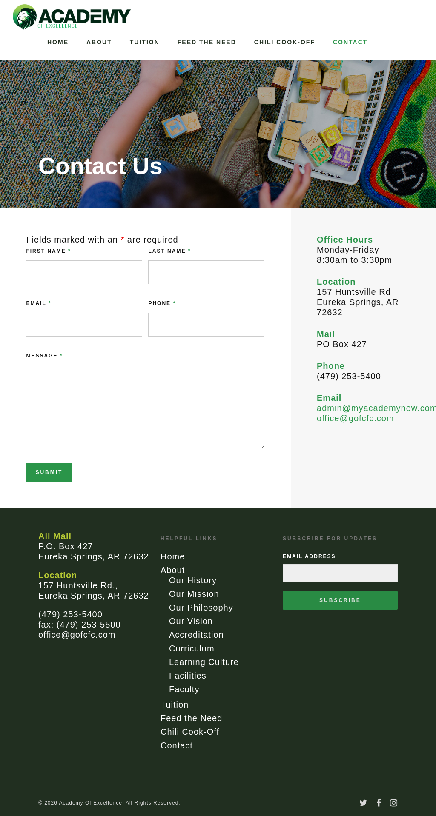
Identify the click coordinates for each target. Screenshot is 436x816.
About (99, 42)
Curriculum (192, 648)
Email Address (309, 556)
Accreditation (196, 634)
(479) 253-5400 (70, 614)
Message (44, 356)
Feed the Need (207, 42)
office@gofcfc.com (355, 418)
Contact (350, 42)
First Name (48, 251)
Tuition (145, 42)
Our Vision (191, 621)
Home (58, 42)
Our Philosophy (201, 607)
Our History (193, 580)
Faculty (184, 689)
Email (38, 303)
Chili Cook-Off (284, 42)
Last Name (169, 251)
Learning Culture (204, 662)
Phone (162, 303)
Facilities (188, 675)
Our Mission (194, 594)
